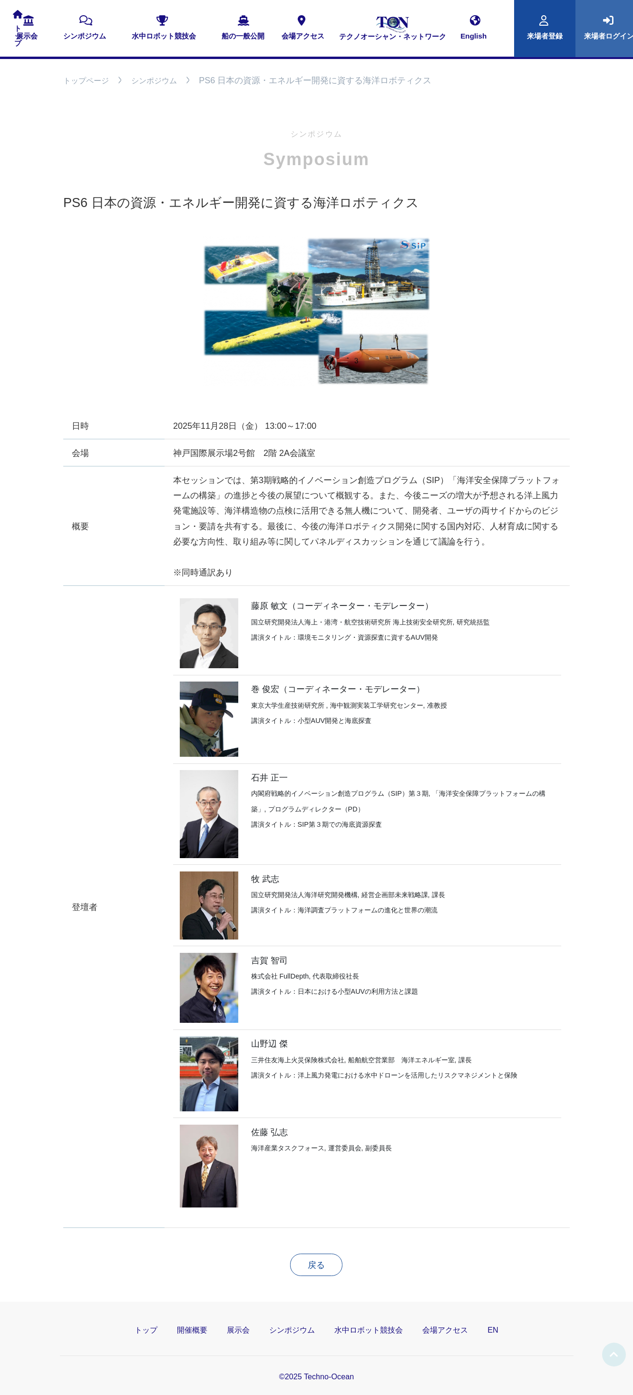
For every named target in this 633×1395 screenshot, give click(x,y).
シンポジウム (154, 80)
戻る (316, 1265)
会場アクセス (445, 1330)
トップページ (86, 80)
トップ (146, 1330)
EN (492, 1330)
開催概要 (192, 1330)
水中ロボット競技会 (368, 1330)
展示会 (238, 1330)
